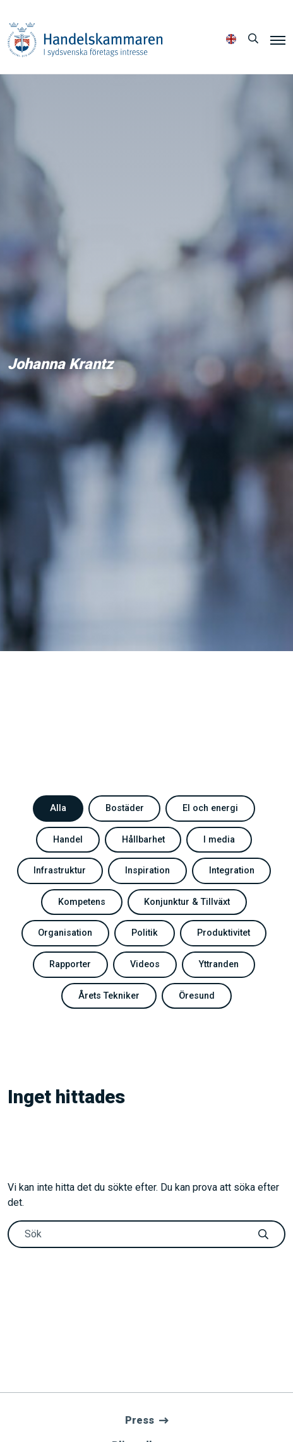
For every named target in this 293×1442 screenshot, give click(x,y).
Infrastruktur (59, 870)
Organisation (65, 933)
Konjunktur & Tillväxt (187, 902)
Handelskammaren (85, 39)
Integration (231, 870)
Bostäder (124, 808)
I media (219, 839)
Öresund (197, 996)
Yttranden (219, 964)
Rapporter (70, 964)
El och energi (210, 808)
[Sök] (253, 39)
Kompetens (81, 902)
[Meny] (277, 39)
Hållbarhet (143, 839)
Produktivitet (223, 933)
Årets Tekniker (109, 996)
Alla (58, 808)
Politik (144, 933)
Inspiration (147, 870)
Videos (145, 964)
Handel (68, 839)
